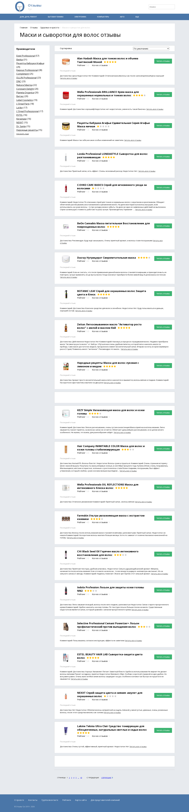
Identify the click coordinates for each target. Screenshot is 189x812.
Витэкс (20, 96)
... (78, 778)
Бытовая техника (55, 17)
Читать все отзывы (68, 78)
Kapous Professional (27, 70)
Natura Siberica (24, 85)
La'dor (19, 107)
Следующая (106, 778)
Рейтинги (66, 800)
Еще (137, 17)
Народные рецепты (27, 130)
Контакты (32, 800)
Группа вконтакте (49, 800)
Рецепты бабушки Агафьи (30, 63)
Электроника (80, 17)
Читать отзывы (163, 61)
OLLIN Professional (26, 77)
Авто (122, 17)
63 (81, 778)
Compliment (22, 73)
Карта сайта (81, 800)
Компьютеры (103, 17)
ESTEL (19, 115)
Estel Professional (25, 55)
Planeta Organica (25, 92)
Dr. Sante (21, 126)
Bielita (19, 59)
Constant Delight (25, 88)
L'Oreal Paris (23, 103)
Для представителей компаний (105, 800)
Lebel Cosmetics (24, 100)
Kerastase (21, 118)
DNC (18, 81)
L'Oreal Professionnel (27, 111)
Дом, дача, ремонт (28, 17)
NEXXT (19, 122)
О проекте (19, 800)
